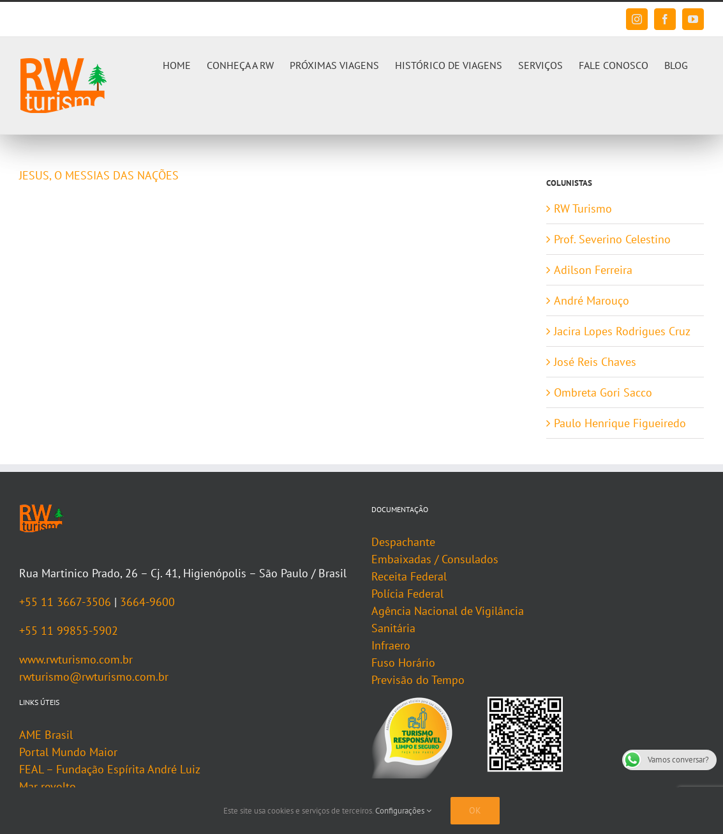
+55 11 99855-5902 (68, 630)
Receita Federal (409, 576)
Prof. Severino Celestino (612, 239)
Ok (475, 810)
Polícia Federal (407, 593)
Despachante (403, 542)
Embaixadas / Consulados (434, 559)
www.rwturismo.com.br (76, 659)
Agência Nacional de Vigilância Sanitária (447, 619)
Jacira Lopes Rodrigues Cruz (622, 331)
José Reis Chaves (595, 361)
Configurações (403, 810)
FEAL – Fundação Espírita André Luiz (109, 769)
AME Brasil (46, 734)
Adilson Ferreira (593, 269)
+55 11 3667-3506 (65, 602)
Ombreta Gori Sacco (603, 392)
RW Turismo (583, 208)
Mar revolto (47, 786)
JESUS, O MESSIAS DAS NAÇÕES (99, 175)
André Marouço (591, 300)
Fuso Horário (403, 662)
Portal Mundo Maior (68, 752)
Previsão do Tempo (418, 679)
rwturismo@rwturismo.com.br (93, 676)
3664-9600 (147, 602)
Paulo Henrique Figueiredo (620, 423)
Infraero (390, 645)
